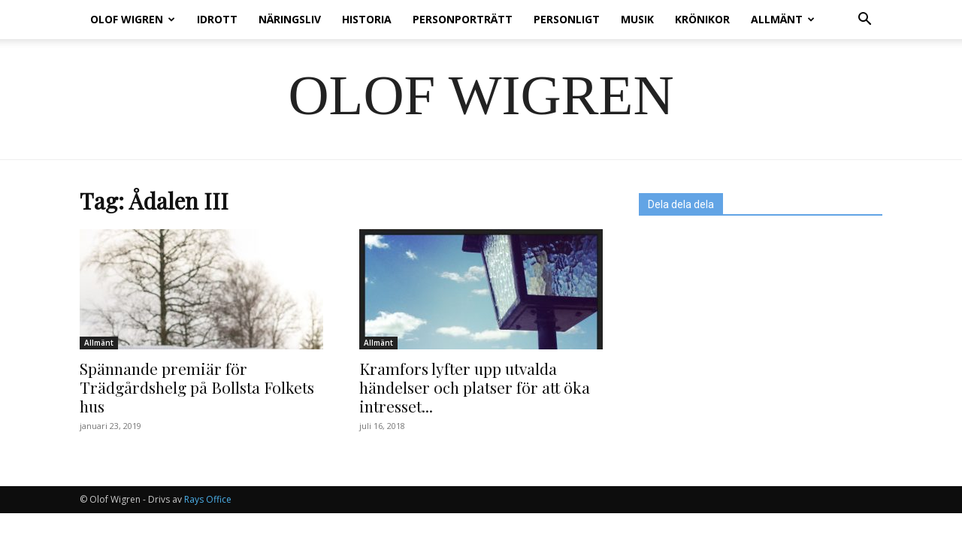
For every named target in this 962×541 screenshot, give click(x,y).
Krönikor (702, 19)
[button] (864, 21)
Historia (367, 19)
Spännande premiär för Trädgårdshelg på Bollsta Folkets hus (197, 387)
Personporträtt (463, 19)
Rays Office (207, 499)
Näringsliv (290, 19)
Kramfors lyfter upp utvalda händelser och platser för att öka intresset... (474, 387)
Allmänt (783, 19)
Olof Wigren (132, 19)
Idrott (217, 19)
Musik (637, 19)
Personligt (567, 19)
